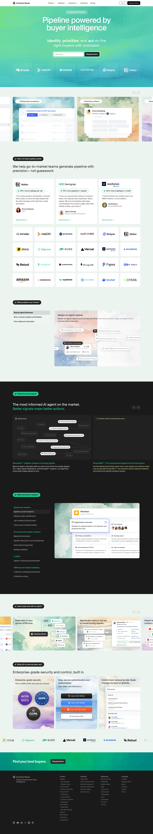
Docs (102, 797)
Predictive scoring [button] (21, 576)
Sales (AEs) (84, 779)
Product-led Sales (67, 789)
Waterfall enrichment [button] (22, 536)
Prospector (64, 802)
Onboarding (105, 794)
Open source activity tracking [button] (25, 525)
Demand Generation (87, 781)
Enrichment (65, 794)
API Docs (104, 802)
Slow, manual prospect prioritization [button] (28, 317)
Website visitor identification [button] (25, 516)
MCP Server (64, 815)
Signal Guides (105, 784)
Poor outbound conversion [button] (24, 321)
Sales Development (87, 784)
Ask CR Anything (66, 810)
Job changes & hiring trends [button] (25, 520)
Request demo (134, 3)
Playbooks (104, 781)
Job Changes (65, 781)
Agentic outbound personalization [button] (27, 561)
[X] (25, 823)
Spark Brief (64, 807)
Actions (62, 812)
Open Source (84, 792)
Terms (123, 792)
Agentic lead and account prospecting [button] (29, 541)
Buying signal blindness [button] (23, 312)
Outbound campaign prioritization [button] (27, 572)
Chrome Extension (67, 799)
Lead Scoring (65, 797)
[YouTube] (18, 823)
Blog (102, 787)
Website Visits (65, 784)
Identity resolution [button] (21, 549)
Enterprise (63, 817)
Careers (124, 779)
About (123, 784)
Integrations (64, 820)
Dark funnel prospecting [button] (23, 545)
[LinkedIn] (14, 823)
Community (105, 792)
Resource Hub (106, 779)
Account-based (85, 789)
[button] (134, 92)
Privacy (123, 789)
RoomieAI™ (64, 804)
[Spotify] (29, 823)
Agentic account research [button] (24, 512)
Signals (62, 779)
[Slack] (22, 823)
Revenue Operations (87, 787)
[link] (21, 3)
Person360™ (64, 792)
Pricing (92, 3)
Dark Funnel (65, 787)
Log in (123, 3)
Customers (84, 3)
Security (124, 787)
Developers (105, 799)
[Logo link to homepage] (34, 777)
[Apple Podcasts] (33, 823)
